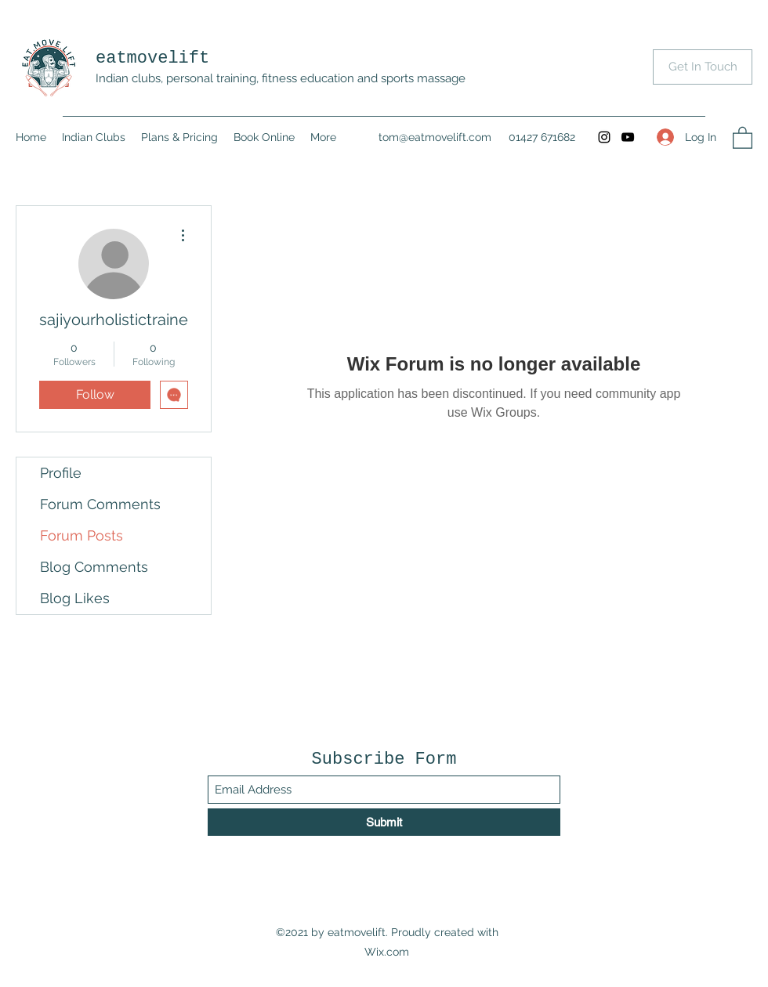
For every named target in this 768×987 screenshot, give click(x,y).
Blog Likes (75, 598)
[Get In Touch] (702, 67)
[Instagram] (604, 137)
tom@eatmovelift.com (435, 137)
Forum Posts (81, 535)
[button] (742, 137)
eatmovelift (152, 58)
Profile (61, 473)
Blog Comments (94, 567)
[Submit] (384, 822)
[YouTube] (628, 137)
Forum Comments (100, 504)
